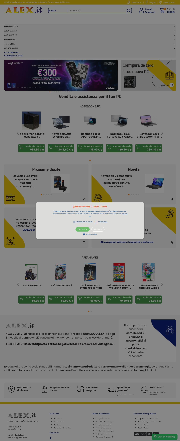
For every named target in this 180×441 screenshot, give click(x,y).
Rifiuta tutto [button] (98, 229)
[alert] (90, 220)
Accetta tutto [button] (82, 229)
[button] (90, 220)
